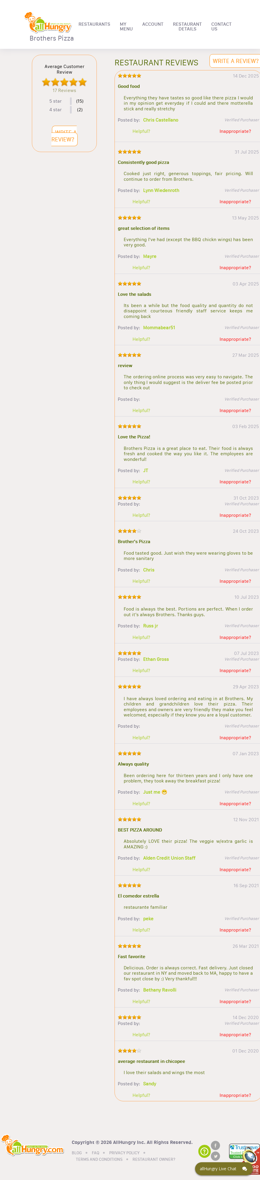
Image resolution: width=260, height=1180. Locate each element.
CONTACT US (221, 26)
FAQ (95, 1153)
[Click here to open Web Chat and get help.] (224, 1168)
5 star (55, 101)
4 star (55, 109)
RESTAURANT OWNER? (154, 1159)
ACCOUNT (152, 24)
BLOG (77, 1153)
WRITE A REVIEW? (64, 136)
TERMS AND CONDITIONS (99, 1159)
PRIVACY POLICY (124, 1153)
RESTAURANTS (94, 24)
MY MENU (126, 26)
